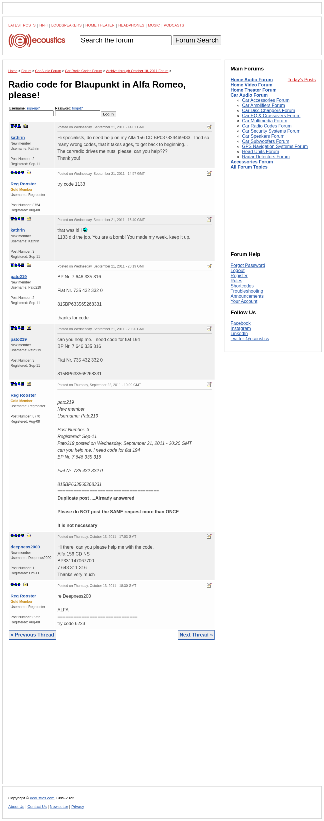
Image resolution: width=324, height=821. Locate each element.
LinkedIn (239, 333)
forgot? (77, 108)
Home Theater (100, 25)
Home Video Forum (251, 84)
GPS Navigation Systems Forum (275, 146)
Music (154, 25)
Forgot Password (248, 265)
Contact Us (37, 806)
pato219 (19, 276)
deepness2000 (25, 546)
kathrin (18, 137)
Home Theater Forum (254, 90)
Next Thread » (196, 635)
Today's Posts (302, 79)
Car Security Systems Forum (271, 131)
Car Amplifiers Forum (263, 105)
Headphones (131, 25)
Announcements (247, 296)
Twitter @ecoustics (250, 338)
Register (239, 275)
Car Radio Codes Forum (266, 125)
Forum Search (197, 40)
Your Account (244, 301)
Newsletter (59, 806)
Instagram (241, 328)
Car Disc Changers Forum (268, 110)
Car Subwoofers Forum (265, 141)
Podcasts (174, 25)
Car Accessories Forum (265, 100)
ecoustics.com (42, 798)
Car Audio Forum (249, 95)
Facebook (241, 323)
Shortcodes (242, 285)
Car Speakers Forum (263, 136)
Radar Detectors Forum (266, 156)
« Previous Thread (32, 635)
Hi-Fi (43, 25)
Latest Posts (22, 25)
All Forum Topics (249, 167)
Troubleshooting (247, 291)
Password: (77, 111)
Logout (238, 270)
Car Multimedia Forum (264, 120)
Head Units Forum (260, 151)
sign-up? (33, 108)
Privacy (77, 806)
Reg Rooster (23, 183)
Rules (236, 280)
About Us (16, 806)
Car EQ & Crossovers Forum (271, 115)
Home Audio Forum (252, 79)
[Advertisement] (111, 716)
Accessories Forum (252, 161)
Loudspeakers (66, 25)
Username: (31, 111)
